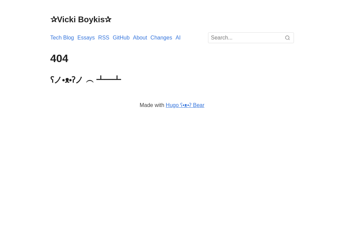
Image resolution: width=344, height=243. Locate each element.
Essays (86, 37)
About (140, 37)
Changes (161, 37)
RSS (103, 37)
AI (178, 37)
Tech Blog (62, 37)
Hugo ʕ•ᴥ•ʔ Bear (185, 105)
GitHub (121, 37)
